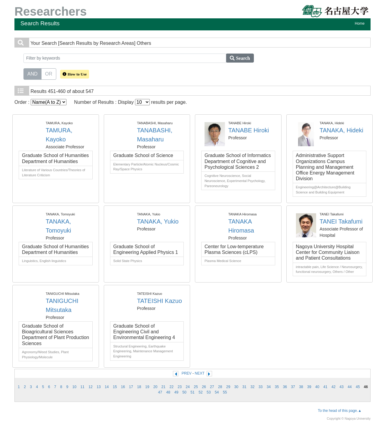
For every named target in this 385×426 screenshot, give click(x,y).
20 (155, 387)
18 (139, 387)
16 (123, 387)
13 (99, 387)
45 (358, 387)
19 (147, 387)
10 (74, 387)
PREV (187, 373)
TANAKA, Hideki (341, 130)
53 (209, 392)
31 (244, 387)
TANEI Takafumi (341, 221)
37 (293, 387)
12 (90, 387)
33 (261, 387)
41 (325, 387)
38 (301, 387)
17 (131, 387)
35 (277, 387)
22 (171, 387)
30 (236, 387)
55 (225, 392)
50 (184, 392)
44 (350, 387)
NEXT (200, 373)
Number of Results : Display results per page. (130, 102)
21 (164, 387)
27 (212, 387)
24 (188, 387)
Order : (40, 102)
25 (196, 387)
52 (201, 392)
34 (269, 387)
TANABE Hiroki (248, 130)
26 (204, 387)
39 (309, 387)
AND (32, 73)
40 (317, 387)
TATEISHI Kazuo (159, 301)
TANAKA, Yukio (158, 221)
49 (176, 392)
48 (168, 392)
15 (115, 387)
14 (107, 387)
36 (285, 387)
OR (48, 73)
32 (253, 387)
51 (192, 392)
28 (220, 387)
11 (82, 387)
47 (160, 392)
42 (333, 387)
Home (360, 23)
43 (342, 387)
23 (179, 387)
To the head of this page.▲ (340, 411)
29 (228, 387)
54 (217, 392)
